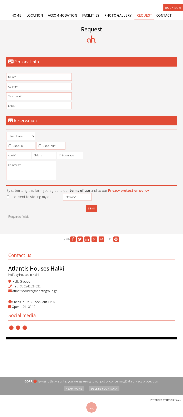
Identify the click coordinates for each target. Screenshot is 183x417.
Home (16, 15)
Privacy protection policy (128, 190)
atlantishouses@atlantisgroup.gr (34, 291)
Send (91, 208)
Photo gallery (118, 15)
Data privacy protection (141, 381)
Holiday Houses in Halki (23, 274)
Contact (164, 15)
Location (34, 15)
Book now (173, 8)
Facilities (90, 15)
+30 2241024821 (30, 286)
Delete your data (104, 388)
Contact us (19, 255)
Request (144, 15)
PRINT (113, 239)
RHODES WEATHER (91, 355)
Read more (74, 388)
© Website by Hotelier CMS (165, 400)
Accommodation (62, 15)
